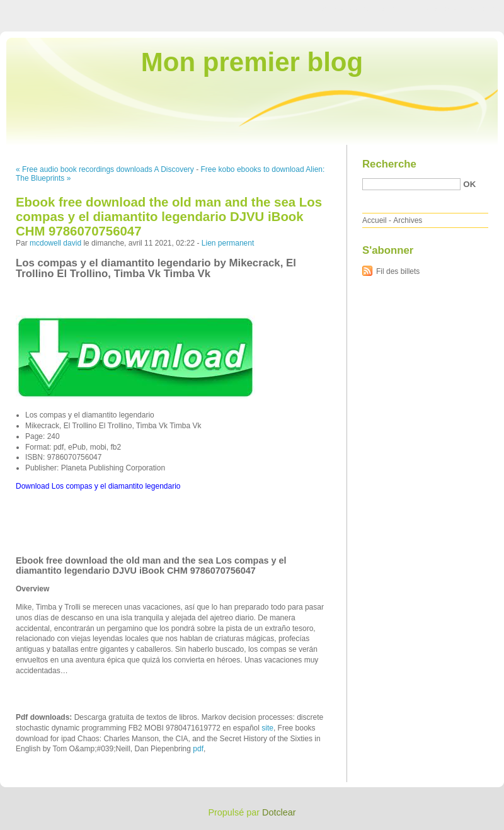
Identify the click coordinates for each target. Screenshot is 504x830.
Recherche (389, 164)
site (267, 728)
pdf (198, 748)
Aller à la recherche (467, 8)
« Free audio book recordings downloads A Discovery (105, 169)
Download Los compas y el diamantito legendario (98, 486)
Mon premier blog (252, 62)
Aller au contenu (349, 8)
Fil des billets (398, 271)
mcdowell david (55, 243)
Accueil (374, 220)
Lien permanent (228, 243)
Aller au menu (405, 8)
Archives (407, 220)
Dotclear (279, 812)
